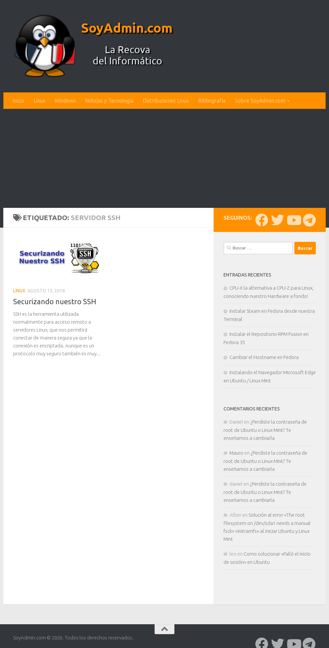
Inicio (18, 101)
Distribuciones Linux (166, 101)
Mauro (236, 453)
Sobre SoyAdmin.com (260, 101)
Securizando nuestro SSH (54, 301)
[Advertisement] (164, 158)
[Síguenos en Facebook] (261, 220)
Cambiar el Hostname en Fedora (264, 357)
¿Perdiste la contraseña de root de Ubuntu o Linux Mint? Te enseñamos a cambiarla (265, 430)
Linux (39, 101)
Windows (65, 101)
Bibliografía (211, 101)
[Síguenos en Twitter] (277, 220)
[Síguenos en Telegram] (309, 220)
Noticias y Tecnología (109, 101)
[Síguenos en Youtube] (293, 220)
